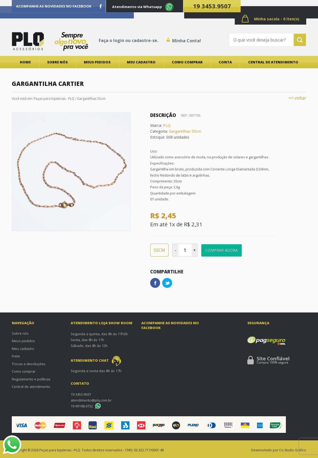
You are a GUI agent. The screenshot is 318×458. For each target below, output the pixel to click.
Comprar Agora (221, 250)
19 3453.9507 (212, 6)
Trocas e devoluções (29, 363)
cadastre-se (144, 40)
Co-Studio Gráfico (292, 450)
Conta (225, 62)
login (118, 40)
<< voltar (297, 98)
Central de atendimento (273, 62)
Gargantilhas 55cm (185, 131)
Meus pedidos (97, 62)
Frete (16, 356)
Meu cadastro (141, 62)
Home (25, 62)
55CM (159, 250)
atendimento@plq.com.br (91, 400)
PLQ (167, 125)
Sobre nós (57, 62)
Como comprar (187, 62)
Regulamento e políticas (31, 379)
